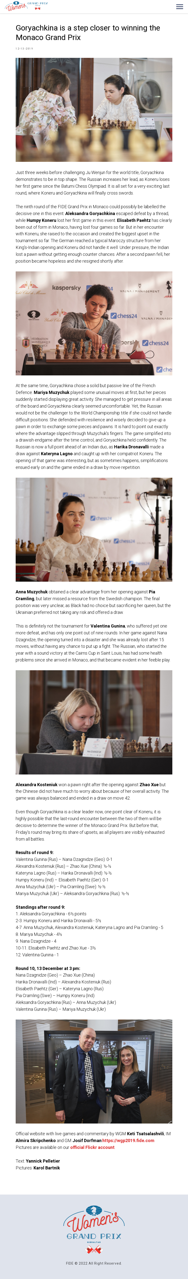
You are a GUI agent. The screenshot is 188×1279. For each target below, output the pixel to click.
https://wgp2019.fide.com (128, 1140)
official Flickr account (92, 1147)
